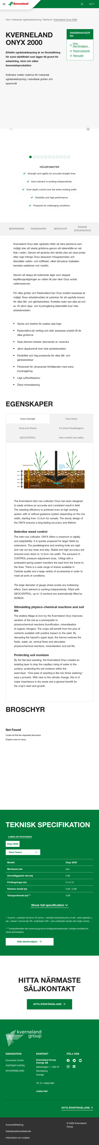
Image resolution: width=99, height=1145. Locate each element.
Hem (8, 19)
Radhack (47, 19)
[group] (49, 128)
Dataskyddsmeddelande (18, 1131)
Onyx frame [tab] (71, 418)
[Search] (82, 4)
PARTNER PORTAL (15, 1065)
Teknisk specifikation (82, 229)
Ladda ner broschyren (20, 836)
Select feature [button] (15, 852)
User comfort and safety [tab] (71, 437)
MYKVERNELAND (15, 1070)
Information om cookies (18, 1137)
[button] (30, 157)
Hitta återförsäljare (27, 941)
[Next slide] (87, 128)
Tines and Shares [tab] (28, 428)
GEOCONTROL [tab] (28, 437)
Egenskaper (38, 228)
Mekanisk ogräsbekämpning (26, 19)
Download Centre (15, 1060)
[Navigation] (4, 4)
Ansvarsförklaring (14, 1124)
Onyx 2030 (12, 843)
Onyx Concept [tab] (27, 418)
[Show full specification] (49, 905)
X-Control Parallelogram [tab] (71, 428)
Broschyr (60, 228)
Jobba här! (42, 1091)
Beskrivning (16, 228)
